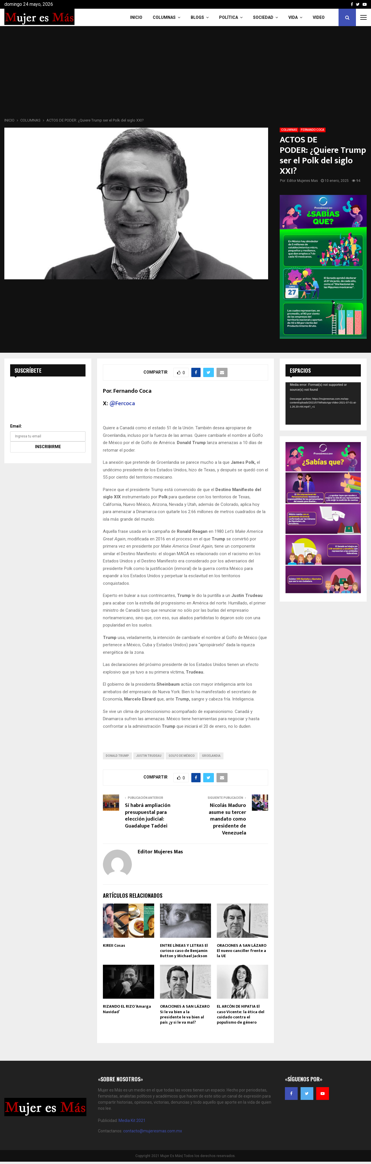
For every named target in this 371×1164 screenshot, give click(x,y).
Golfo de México (182, 755)
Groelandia (211, 755)
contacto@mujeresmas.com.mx (152, 1131)
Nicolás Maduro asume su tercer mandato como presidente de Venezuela (227, 819)
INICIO (136, 17)
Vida (293, 17)
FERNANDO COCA (312, 129)
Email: (16, 426)
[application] (323, 403)
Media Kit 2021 (132, 1120)
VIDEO (319, 17)
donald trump (117, 755)
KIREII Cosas (114, 945)
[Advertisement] (185, 73)
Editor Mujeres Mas (302, 181)
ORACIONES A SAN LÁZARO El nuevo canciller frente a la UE (241, 950)
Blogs (197, 17)
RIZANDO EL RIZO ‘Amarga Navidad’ (127, 1009)
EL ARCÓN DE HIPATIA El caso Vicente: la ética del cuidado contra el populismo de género (240, 1014)
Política (228, 17)
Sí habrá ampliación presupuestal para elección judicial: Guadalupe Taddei (147, 816)
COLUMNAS (164, 17)
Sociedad (263, 17)
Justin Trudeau (148, 755)
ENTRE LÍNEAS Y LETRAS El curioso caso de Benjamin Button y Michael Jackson (184, 950)
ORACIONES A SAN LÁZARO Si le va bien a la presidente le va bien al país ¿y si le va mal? (185, 1014)
